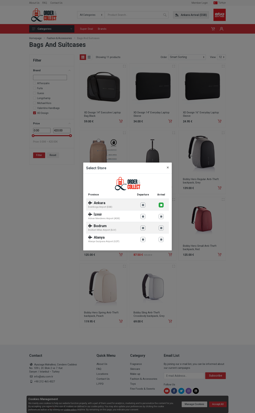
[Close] (168, 167)
